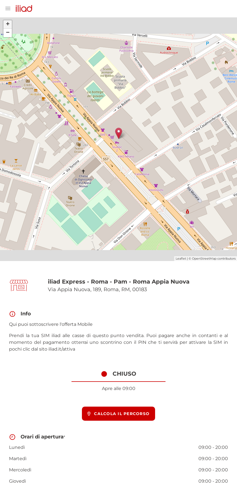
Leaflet (181, 258)
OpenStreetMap (204, 258)
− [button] (8, 33)
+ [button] (8, 24)
